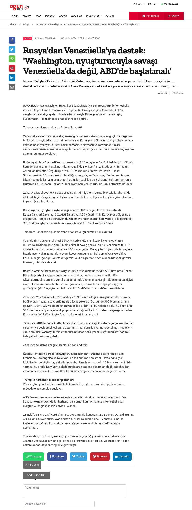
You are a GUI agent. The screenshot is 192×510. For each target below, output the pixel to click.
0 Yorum (178, 93)
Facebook (57, 456)
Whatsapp (34, 456)
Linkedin (122, 456)
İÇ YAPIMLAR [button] (93, 16)
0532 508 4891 (169, 4)
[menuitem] (17, 16)
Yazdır (162, 93)
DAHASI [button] (110, 16)
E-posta (32, 464)
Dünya (28, 38)
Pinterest (100, 456)
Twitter (78, 456)
